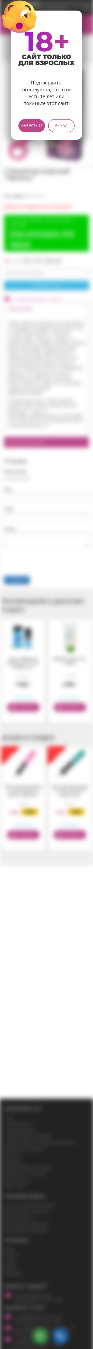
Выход (61, 125)
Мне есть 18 (31, 125)
